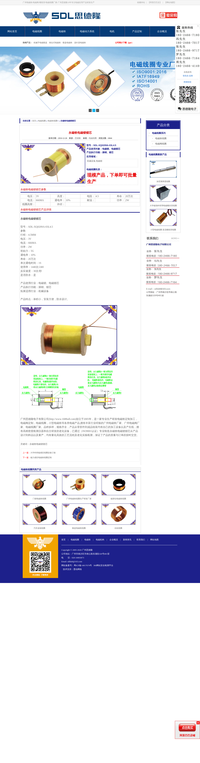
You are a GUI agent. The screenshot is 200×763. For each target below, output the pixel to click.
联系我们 (141, 539)
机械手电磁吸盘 (40, 43)
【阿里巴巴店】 (155, 2)
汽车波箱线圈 (39, 528)
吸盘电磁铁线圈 (79, 528)
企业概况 (162, 31)
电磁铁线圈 (52, 121)
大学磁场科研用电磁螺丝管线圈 (163, 205)
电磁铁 (62, 31)
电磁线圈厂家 (33, 427)
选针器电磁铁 (80, 43)
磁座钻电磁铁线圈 (118, 499)
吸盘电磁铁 (67, 43)
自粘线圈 (118, 528)
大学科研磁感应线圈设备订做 (43, 453)
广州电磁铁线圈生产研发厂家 (78, 499)
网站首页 (12, 31)
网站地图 (154, 539)
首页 (34, 121)
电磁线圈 (37, 31)
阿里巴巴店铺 (187, 735)
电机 (112, 31)
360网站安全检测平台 (103, 565)
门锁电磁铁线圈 (39, 499)
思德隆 (78, 138)
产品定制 (137, 31)
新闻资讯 (127, 539)
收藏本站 (141, 2)
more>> (175, 238)
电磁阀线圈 (161, 144)
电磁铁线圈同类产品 (31, 469)
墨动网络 (77, 569)
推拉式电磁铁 (55, 43)
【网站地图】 (170, 2)
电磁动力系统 (87, 31)
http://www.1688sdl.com (62, 419)
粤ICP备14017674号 (83, 565)
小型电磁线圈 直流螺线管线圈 (163, 230)
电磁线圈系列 (159, 133)
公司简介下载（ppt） (124, 43)
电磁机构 (100, 539)
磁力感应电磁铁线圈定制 (41, 457)
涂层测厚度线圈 (163, 181)
